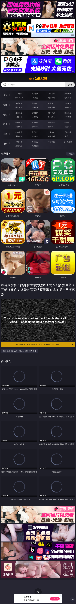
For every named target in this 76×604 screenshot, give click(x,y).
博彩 (5, 95)
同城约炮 (18, 142)
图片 (5, 124)
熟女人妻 (18, 107)
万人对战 (51, 93)
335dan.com (38, 78)
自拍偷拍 (35, 103)
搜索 (70, 84)
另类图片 (67, 126)
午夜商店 (35, 142)
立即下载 (55, 598)
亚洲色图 (35, 122)
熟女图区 (51, 126)
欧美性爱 (67, 113)
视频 (5, 105)
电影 (5, 114)
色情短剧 (35, 146)
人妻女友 (51, 132)
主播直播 (51, 107)
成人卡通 (51, 113)
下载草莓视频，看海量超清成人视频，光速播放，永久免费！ (44, 344)
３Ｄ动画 (67, 103)
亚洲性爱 (18, 113)
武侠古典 (67, 132)
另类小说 (35, 136)
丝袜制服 (35, 107)
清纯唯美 (35, 126)
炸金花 (35, 98)
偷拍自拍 (35, 113)
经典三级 (35, 117)
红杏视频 (18, 146)
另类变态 (67, 117)
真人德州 (35, 93)
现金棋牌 (51, 98)
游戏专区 (67, 93)
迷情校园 (18, 136)
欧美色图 (51, 122)
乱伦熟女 (51, 117)
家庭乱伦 (35, 132)
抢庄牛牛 (67, 98)
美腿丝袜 (18, 126)
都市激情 (18, 132)
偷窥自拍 (18, 122)
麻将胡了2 (19, 98)
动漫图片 (67, 122)
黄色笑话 (51, 136)
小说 (5, 134)
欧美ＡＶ (51, 103)
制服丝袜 (18, 117)
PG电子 (19, 93)
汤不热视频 (68, 142)
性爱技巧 (67, 136)
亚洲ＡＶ (18, 103)
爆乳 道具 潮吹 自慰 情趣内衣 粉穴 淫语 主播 (19, 351)
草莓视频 (51, 142)
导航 (5, 143)
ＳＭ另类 (67, 107)
